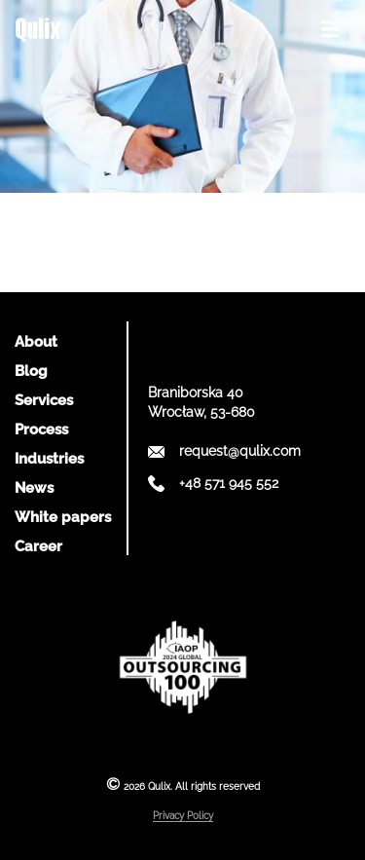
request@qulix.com (240, 451)
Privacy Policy (183, 815)
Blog (31, 371)
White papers (63, 517)
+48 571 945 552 (228, 483)
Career (38, 546)
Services (44, 400)
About (36, 342)
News (34, 488)
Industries (49, 458)
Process (41, 429)
